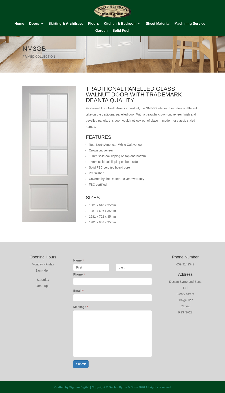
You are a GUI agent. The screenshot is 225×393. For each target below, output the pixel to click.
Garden (101, 30)
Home (19, 23)
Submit (81, 364)
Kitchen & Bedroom (120, 23)
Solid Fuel (120, 30)
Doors (34, 23)
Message (80, 307)
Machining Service (189, 23)
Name (78, 260)
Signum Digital (79, 387)
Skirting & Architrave (65, 23)
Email (78, 290)
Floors (93, 23)
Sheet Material (157, 23)
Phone (79, 274)
